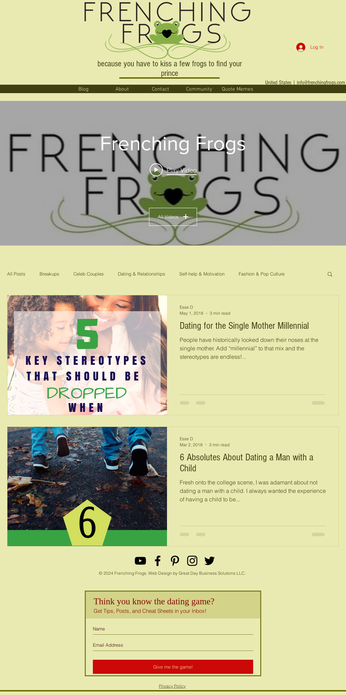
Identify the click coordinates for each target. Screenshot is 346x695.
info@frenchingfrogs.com (321, 82)
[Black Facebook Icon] (158, 561)
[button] (330, 274)
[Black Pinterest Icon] (175, 561)
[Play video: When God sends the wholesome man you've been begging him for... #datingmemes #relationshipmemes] (173, 170)
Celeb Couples (88, 274)
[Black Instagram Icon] (192, 561)
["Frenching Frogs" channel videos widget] (173, 173)
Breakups (49, 274)
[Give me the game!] (173, 667)
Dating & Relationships (141, 274)
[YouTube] (140, 561)
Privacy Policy (172, 686)
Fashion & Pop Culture (262, 274)
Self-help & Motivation (202, 274)
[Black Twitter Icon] (209, 561)
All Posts (16, 274)
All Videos (173, 216)
